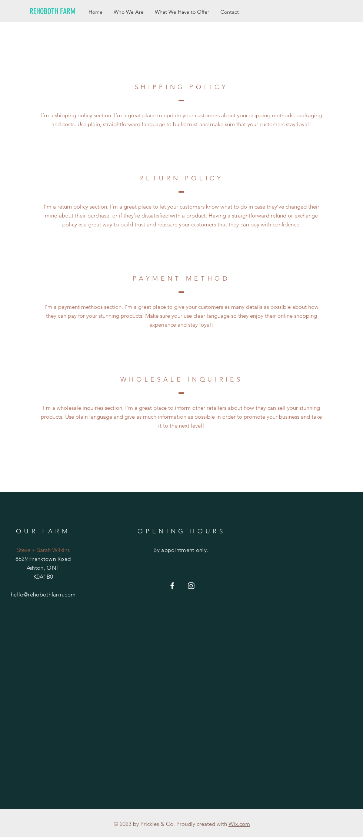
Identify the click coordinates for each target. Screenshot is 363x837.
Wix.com (239, 823)
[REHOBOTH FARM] (57, 11)
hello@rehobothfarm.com (43, 594)
